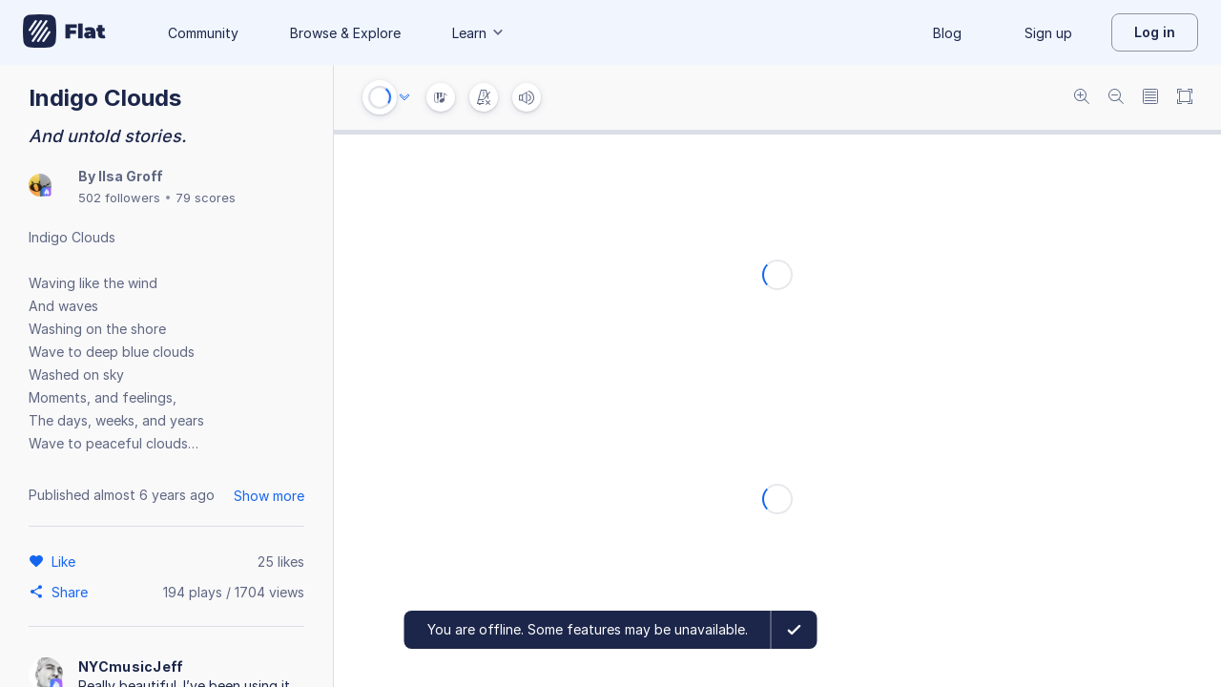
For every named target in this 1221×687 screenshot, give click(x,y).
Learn (479, 33)
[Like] (66, 561)
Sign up (1048, 33)
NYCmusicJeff (131, 666)
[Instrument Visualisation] (440, 97)
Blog (947, 33)
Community (203, 33)
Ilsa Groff (130, 176)
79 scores (206, 197)
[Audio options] (404, 97)
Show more (269, 496)
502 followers (119, 197)
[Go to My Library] (64, 32)
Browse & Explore (345, 33)
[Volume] (526, 97)
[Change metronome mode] (483, 97)
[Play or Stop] (379, 97)
